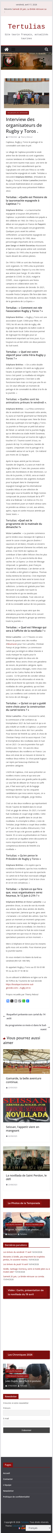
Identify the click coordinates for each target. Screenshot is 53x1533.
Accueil (6, 1473)
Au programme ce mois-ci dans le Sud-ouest (27, 1027)
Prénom (6, 1408)
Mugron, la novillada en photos (31, 1229)
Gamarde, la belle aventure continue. (23, 1080)
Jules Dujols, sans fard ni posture (33, 1381)
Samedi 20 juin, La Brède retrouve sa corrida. (23, 1276)
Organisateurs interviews (17, 113)
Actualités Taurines (24, 1225)
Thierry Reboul (26, 137)
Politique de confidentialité (16, 1496)
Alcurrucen (12, 644)
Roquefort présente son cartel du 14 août (24, 1016)
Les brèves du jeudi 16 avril (15, 1264)
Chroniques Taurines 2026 (28, 1376)
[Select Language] (38, 1528)
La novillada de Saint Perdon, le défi (26, 1177)
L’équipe (7, 1485)
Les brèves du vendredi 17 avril (17, 1252)
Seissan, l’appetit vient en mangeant (22, 1128)
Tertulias (26, 27)
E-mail (6, 1418)
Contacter (8, 1479)
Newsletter (8, 1491)
